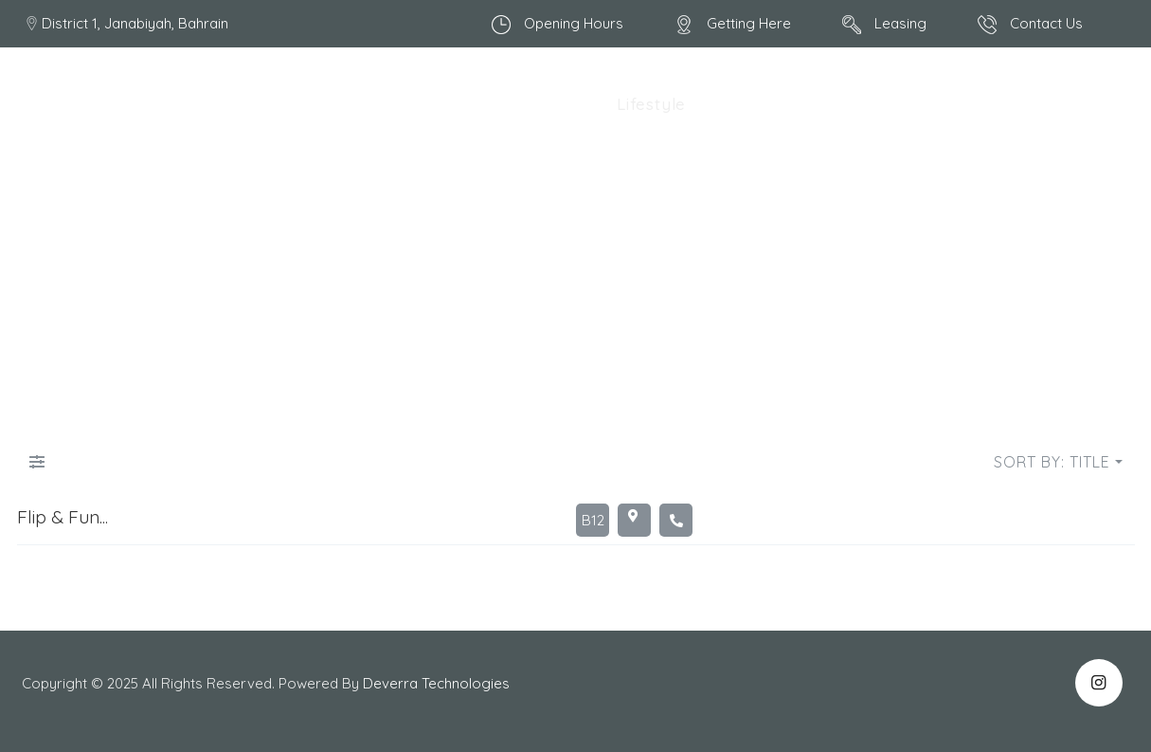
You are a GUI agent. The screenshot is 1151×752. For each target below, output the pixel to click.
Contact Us (1046, 23)
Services (1065, 104)
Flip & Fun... (62, 516)
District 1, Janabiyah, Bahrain (135, 23)
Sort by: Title (1052, 461)
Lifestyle (651, 104)
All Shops (389, 104)
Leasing (900, 23)
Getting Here (749, 23)
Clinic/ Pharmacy (941, 104)
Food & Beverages (522, 104)
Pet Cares (810, 104)
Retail (728, 104)
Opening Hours (573, 23)
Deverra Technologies (438, 683)
